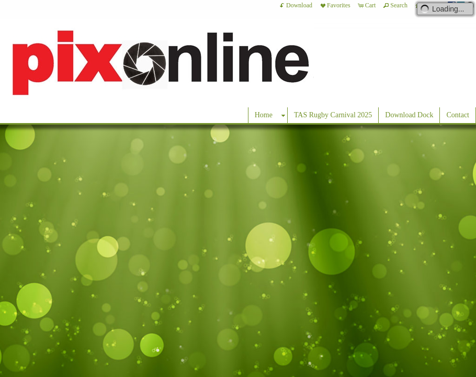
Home (264, 115)
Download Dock (409, 115)
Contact (457, 115)
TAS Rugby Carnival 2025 (333, 115)
